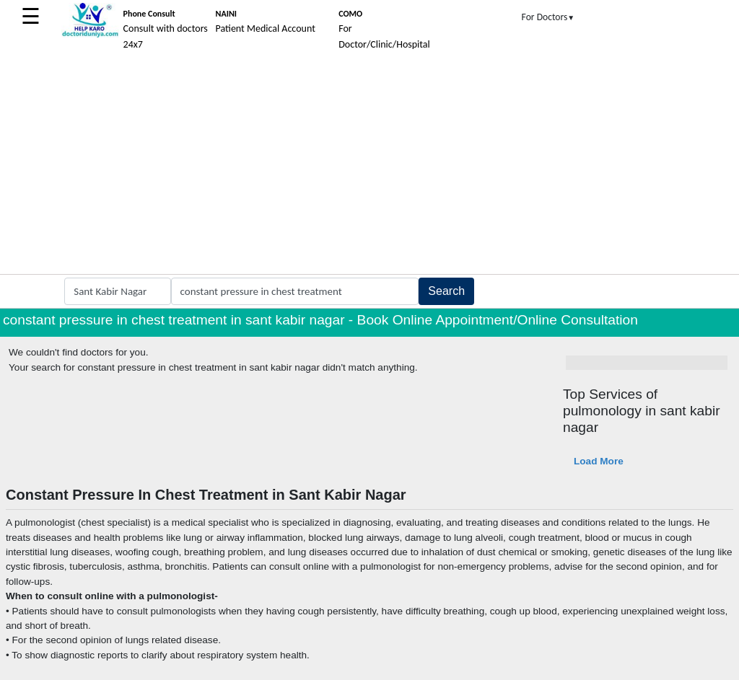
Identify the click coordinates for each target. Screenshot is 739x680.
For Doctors (548, 17)
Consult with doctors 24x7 (165, 29)
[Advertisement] (369, 166)
